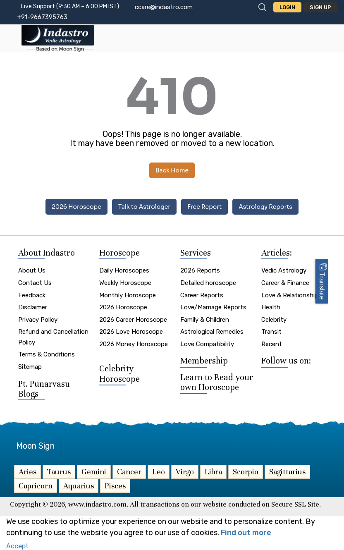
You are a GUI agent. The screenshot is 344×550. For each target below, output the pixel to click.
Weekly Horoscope (125, 283)
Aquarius (78, 485)
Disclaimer (32, 307)
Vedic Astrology (283, 270)
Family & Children (204, 319)
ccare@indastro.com (164, 7)
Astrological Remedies (212, 331)
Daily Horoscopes (124, 270)
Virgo (185, 471)
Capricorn (36, 485)
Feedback (31, 295)
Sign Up (320, 7)
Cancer (129, 471)
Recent (271, 344)
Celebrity (274, 319)
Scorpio (245, 471)
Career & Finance (285, 283)
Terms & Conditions (46, 354)
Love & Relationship (289, 295)
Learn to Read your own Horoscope (216, 382)
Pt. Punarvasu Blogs (44, 389)
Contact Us (35, 283)
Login (287, 7)
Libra (213, 471)
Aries (27, 471)
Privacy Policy (37, 319)
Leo (158, 471)
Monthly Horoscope (127, 295)
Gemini (93, 471)
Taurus (59, 471)
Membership (204, 361)
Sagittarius (287, 471)
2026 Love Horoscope (131, 331)
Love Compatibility (207, 344)
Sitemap (30, 367)
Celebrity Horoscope (119, 373)
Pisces (115, 485)
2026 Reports (200, 270)
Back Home (172, 170)
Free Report (204, 206)
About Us (31, 270)
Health (270, 307)
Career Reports (201, 295)
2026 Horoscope (76, 206)
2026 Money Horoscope (133, 344)
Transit (271, 331)
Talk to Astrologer (144, 206)
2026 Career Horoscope (133, 319)
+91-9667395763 (42, 17)
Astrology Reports (265, 206)
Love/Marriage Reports (213, 307)
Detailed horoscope (208, 283)
